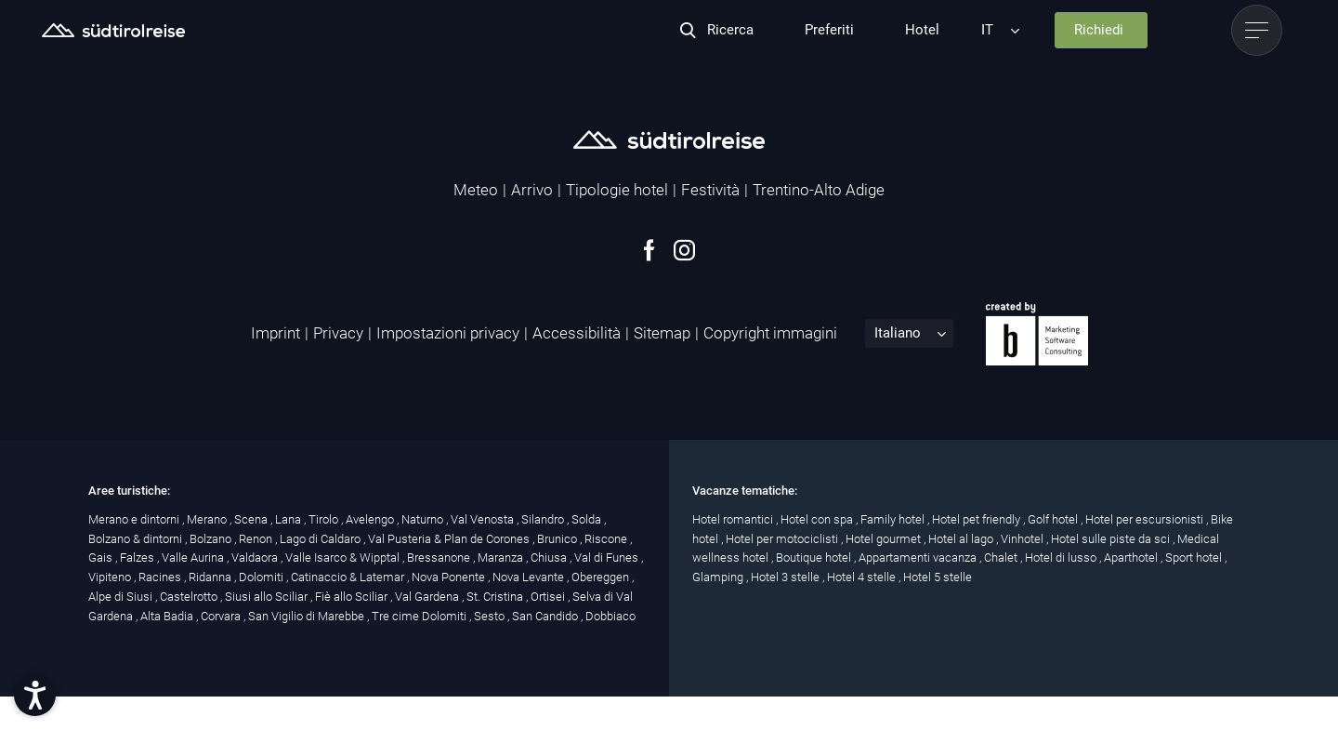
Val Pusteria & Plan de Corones (450, 539)
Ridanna (211, 577)
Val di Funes (607, 557)
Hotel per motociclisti (783, 539)
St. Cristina (496, 597)
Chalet (1002, 557)
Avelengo (371, 519)
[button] (35, 695)
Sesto (490, 616)
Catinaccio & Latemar (349, 577)
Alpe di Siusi (121, 597)
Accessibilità (576, 333)
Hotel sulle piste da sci (1112, 539)
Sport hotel (1195, 557)
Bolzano (212, 539)
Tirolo (324, 519)
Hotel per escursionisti (1145, 519)
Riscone (607, 539)
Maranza (502, 557)
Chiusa (550, 557)
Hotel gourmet (885, 539)
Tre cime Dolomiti (420, 616)
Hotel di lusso (1062, 557)
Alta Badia (168, 616)
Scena (252, 519)
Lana (289, 519)
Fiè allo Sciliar (352, 597)
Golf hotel (1054, 519)
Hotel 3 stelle (786, 577)
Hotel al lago (962, 539)
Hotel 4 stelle (863, 577)
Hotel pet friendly (977, 519)
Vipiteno (111, 577)
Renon (257, 539)
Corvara (222, 616)
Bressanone (440, 557)
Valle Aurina (194, 557)
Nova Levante (529, 577)
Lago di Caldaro (321, 539)
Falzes (138, 557)
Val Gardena (428, 597)
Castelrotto (190, 597)
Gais (101, 557)
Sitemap (662, 333)
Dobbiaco (610, 616)
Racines (161, 577)
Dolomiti (262, 577)
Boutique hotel (815, 557)
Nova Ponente (450, 577)
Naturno (423, 519)
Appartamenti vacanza (919, 557)
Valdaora (256, 557)
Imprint (275, 333)
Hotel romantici (734, 519)
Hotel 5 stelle (937, 577)
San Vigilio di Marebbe (307, 616)
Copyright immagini (770, 333)
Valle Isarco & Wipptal (343, 557)
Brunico (558, 539)
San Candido (546, 616)
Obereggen (601, 577)
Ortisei (549, 597)
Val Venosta (484, 519)
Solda (587, 519)
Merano (208, 519)
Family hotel (893, 519)
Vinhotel (1023, 539)
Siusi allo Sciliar (267, 597)
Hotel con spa (818, 519)
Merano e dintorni (135, 519)
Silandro (544, 519)
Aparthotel (1132, 557)
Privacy (338, 333)
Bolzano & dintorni (136, 539)
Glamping (719, 577)
